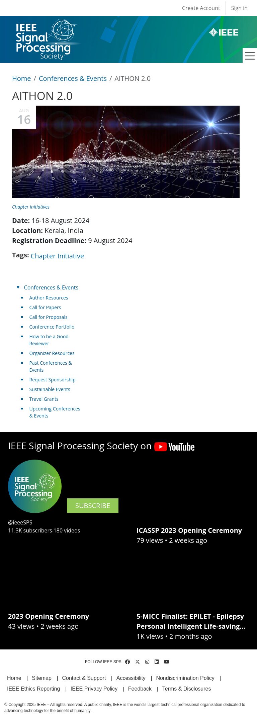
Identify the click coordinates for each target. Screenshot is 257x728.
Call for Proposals (48, 317)
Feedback (140, 689)
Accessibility (131, 678)
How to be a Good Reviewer (49, 340)
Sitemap (42, 678)
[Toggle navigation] (250, 56)
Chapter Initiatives (31, 207)
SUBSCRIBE (92, 505)
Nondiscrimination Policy (185, 678)
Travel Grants (44, 399)
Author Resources (48, 297)
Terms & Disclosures (186, 689)
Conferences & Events (73, 78)
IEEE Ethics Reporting (33, 689)
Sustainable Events (49, 389)
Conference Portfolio (52, 327)
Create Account (201, 8)
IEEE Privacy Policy (94, 689)
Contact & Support (84, 678)
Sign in (239, 8)
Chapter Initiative (57, 255)
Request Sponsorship (52, 379)
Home (21, 78)
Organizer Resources (52, 353)
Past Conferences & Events (50, 366)
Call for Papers (45, 307)
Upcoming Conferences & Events (54, 412)
